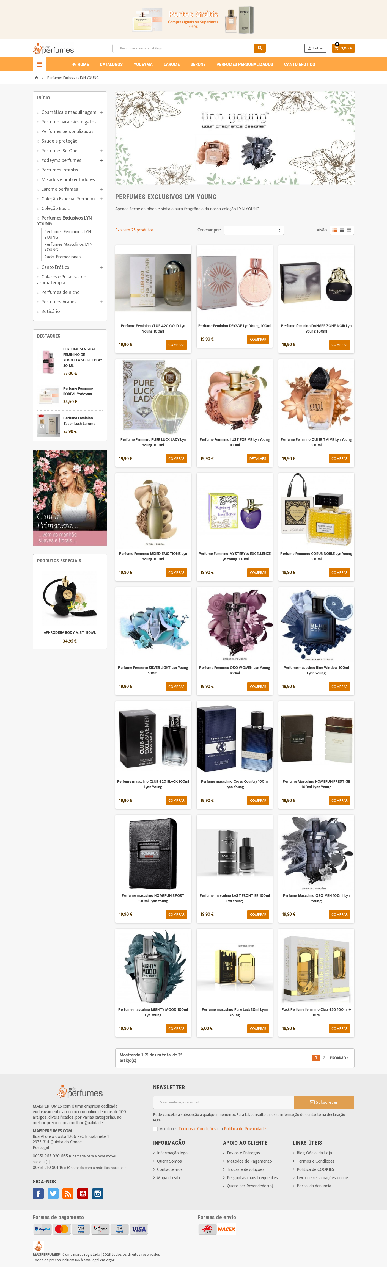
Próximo (340, 1058)
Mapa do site (169, 1178)
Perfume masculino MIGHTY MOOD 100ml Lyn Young (153, 1012)
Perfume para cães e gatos (69, 122)
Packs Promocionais (62, 257)
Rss (67, 1193)
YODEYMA (143, 64)
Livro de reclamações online (322, 1178)
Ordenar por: (209, 230)
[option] (69, 608)
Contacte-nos (170, 1169)
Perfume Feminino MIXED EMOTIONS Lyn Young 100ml (153, 556)
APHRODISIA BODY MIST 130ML (70, 632)
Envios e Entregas (243, 1153)
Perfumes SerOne (59, 151)
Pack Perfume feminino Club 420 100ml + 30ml (316, 1012)
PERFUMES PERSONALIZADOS (244, 64)
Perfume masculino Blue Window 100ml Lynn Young (316, 670)
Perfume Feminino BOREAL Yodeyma (78, 391)
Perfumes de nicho (61, 292)
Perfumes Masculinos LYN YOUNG (68, 247)
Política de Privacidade (245, 1129)
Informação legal (172, 1153)
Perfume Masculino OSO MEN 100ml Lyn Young (316, 898)
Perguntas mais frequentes (252, 1178)
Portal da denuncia (314, 1186)
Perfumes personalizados (68, 131)
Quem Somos (169, 1161)
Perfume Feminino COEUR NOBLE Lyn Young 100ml (316, 556)
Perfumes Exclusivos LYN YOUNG (64, 221)
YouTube (82, 1193)
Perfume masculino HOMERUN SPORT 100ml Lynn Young (153, 898)
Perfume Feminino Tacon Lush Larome (79, 421)
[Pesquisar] (189, 48)
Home (80, 64)
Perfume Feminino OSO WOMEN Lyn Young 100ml (234, 670)
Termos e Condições (197, 1129)
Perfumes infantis (60, 170)
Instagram (97, 1193)
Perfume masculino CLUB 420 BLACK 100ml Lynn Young (153, 784)
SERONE (198, 64)
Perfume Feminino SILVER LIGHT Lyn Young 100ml (153, 670)
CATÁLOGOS (111, 64)
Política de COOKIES (315, 1169)
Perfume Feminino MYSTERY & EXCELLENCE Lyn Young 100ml (235, 556)
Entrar (315, 48)
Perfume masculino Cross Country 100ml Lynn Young (234, 784)
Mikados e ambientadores (68, 180)
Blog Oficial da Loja (314, 1153)
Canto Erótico (55, 267)
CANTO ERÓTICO (299, 64)
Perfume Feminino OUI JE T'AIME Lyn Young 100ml (316, 442)
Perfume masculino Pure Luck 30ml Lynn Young (235, 1012)
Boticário (51, 312)
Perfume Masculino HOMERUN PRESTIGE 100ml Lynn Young (316, 784)
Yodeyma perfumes (61, 160)
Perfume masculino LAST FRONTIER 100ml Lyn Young (235, 898)
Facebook (38, 1193)
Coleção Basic (56, 208)
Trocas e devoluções (245, 1169)
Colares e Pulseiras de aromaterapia (61, 280)
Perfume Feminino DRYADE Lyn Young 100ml (234, 326)
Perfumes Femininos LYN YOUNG (67, 234)
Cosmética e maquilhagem (69, 112)
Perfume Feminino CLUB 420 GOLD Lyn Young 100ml (153, 328)
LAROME (172, 64)
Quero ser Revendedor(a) (250, 1186)
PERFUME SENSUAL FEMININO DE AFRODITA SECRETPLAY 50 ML (82, 357)
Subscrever (324, 1102)
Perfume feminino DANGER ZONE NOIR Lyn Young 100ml (316, 328)
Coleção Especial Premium (68, 199)
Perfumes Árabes (59, 302)
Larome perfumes (60, 189)
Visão (322, 230)
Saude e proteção (60, 141)
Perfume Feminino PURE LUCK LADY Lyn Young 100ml (153, 442)
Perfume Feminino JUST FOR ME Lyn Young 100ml (235, 442)
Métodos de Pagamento (249, 1161)
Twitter (53, 1193)
